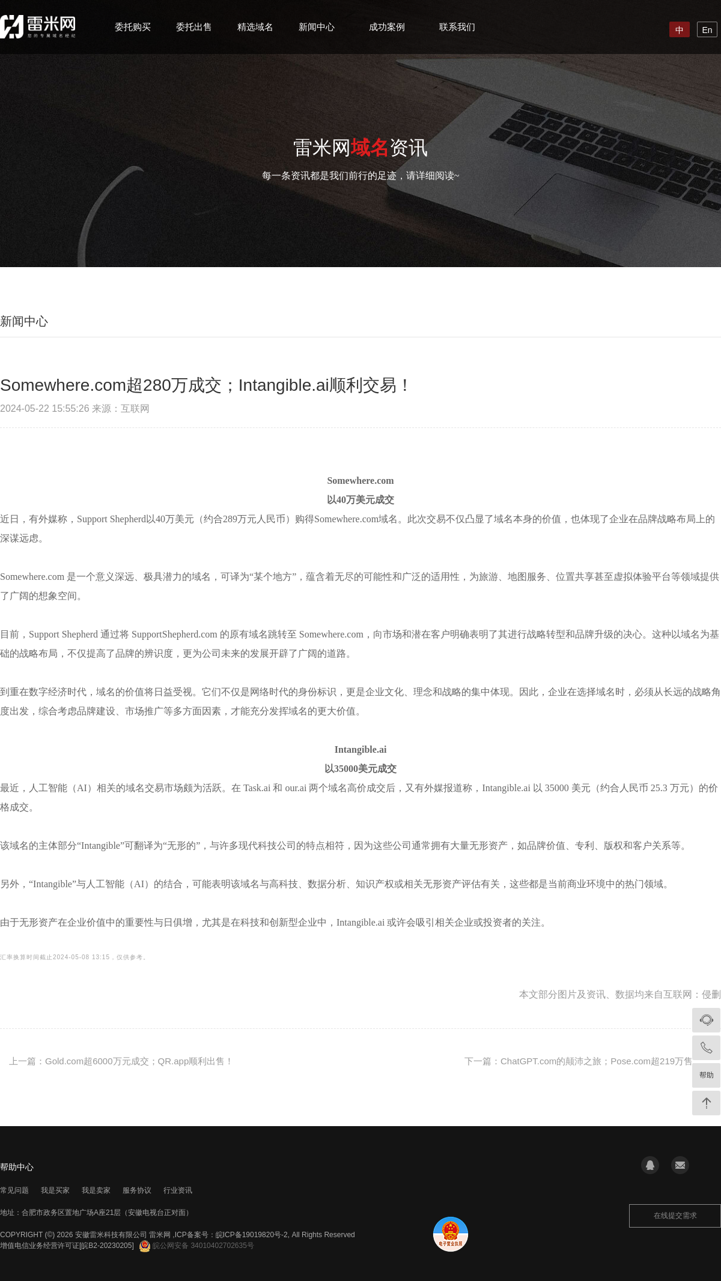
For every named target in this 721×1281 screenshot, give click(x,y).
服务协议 (137, 1190)
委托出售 (194, 27)
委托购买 (133, 27)
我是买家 (55, 1190)
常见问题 (14, 1190)
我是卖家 (96, 1190)
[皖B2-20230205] (106, 1245)
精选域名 (255, 27)
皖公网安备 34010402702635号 (196, 1245)
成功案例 (387, 27)
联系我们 (457, 27)
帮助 (706, 1075)
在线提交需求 (675, 1215)
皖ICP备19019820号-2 (252, 1235)
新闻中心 (317, 27)
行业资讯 (177, 1190)
